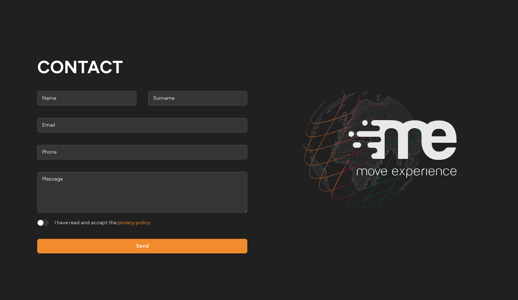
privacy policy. (134, 223)
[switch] (43, 223)
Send (142, 246)
